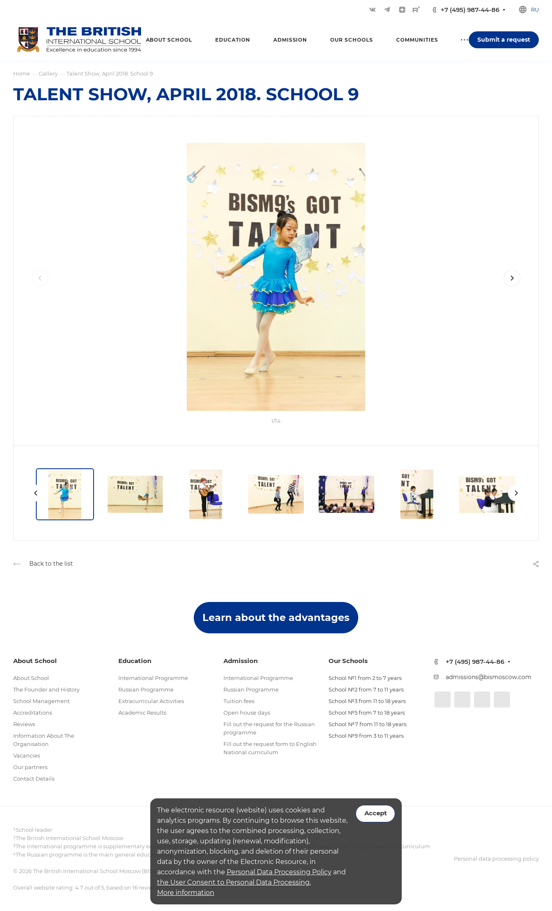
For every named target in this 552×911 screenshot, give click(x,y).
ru (535, 9)
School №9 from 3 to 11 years (366, 735)
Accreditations (32, 712)
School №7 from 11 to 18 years (367, 724)
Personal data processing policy (496, 858)
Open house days (246, 712)
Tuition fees (238, 701)
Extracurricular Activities (151, 701)
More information (185, 893)
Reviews (24, 724)
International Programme (153, 678)
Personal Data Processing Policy (279, 872)
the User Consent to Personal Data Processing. (234, 882)
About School (31, 678)
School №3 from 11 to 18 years (367, 701)
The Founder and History (46, 689)
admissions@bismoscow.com (488, 677)
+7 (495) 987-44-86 (470, 10)
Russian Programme (146, 689)
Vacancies (26, 755)
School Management (41, 701)
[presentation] (40, 286)
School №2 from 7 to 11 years (366, 689)
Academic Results (142, 712)
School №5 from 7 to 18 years (367, 712)
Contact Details (33, 778)
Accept (375, 813)
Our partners (30, 767)
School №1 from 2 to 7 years (365, 678)
